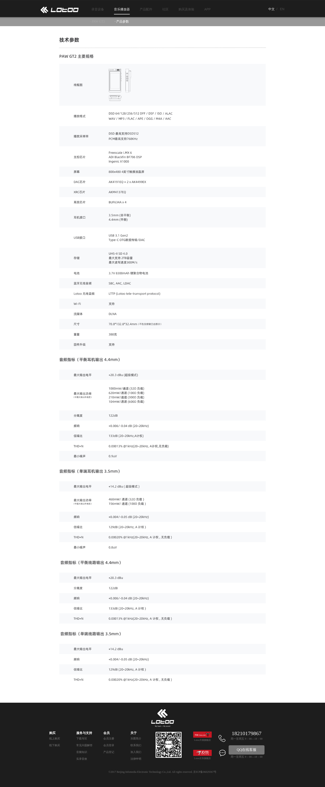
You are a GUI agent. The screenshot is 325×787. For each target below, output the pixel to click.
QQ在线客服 (246, 750)
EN (282, 9)
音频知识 (81, 752)
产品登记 (108, 752)
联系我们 (135, 745)
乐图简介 (135, 738)
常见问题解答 (84, 745)
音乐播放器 (122, 9)
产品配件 (146, 9)
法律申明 (135, 758)
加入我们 (135, 752)
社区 (165, 9)
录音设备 (97, 9)
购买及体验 (186, 9)
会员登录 (108, 745)
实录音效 (81, 758)
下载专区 (81, 738)
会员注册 (108, 738)
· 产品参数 (122, 21)
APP (207, 9)
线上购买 (54, 738)
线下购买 (54, 745)
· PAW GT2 (97, 21)
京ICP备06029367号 (204, 771)
